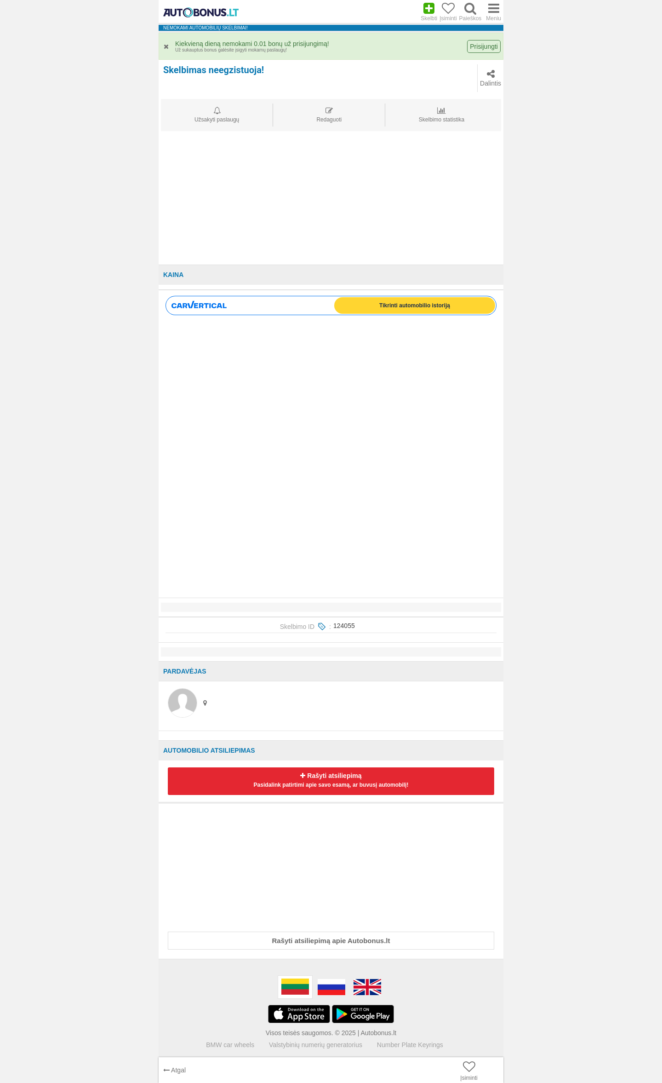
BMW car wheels (230, 1044)
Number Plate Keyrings (410, 1044)
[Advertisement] (331, 200)
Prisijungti (484, 46)
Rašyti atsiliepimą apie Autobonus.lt (331, 941)
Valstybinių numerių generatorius (315, 1044)
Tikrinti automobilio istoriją (414, 305)
